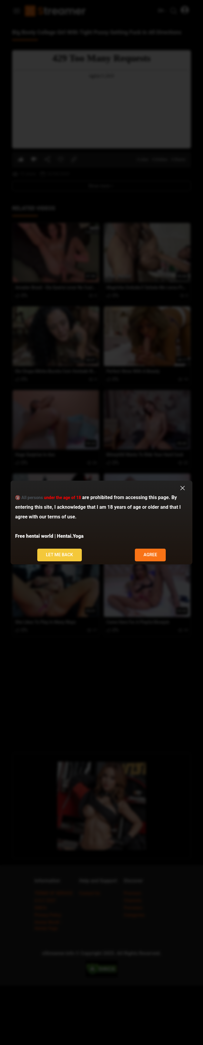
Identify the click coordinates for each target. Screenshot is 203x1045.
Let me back (59, 555)
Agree (150, 555)
